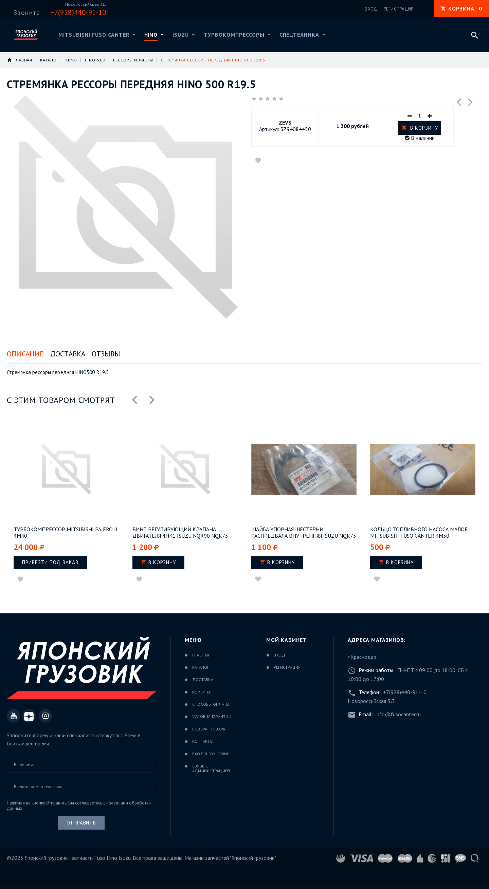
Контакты (202, 741)
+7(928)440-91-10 (405, 692)
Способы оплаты (210, 704)
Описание (25, 353)
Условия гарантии (211, 716)
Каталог (200, 667)
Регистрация (287, 667)
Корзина (201, 691)
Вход (279, 655)
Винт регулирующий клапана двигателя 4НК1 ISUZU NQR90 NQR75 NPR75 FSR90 (180, 532)
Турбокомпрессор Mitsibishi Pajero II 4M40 (65, 532)
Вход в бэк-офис (211, 753)
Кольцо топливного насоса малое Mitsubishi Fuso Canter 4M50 (419, 532)
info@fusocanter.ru (398, 714)
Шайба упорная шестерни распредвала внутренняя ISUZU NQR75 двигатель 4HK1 (303, 532)
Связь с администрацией (211, 768)
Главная (201, 655)
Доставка (68, 353)
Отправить (81, 822)
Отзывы (106, 353)
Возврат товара (208, 728)
